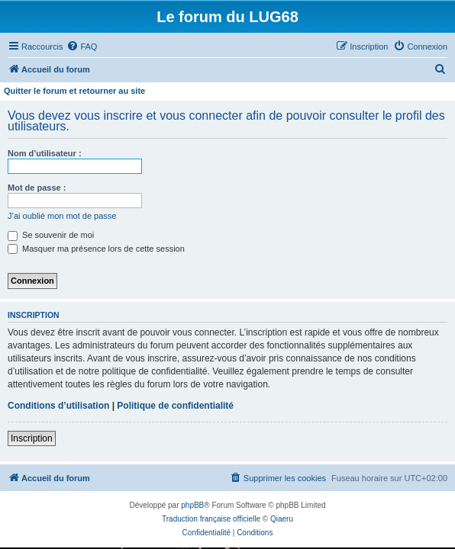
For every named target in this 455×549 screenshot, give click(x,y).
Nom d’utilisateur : (45, 153)
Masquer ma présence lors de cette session (96, 248)
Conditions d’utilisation (58, 405)
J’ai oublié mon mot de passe (62, 215)
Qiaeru (281, 519)
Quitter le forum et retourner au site (74, 90)
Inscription (32, 438)
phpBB (192, 505)
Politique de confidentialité (175, 405)
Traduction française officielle (211, 519)
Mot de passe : (37, 187)
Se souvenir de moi (51, 234)
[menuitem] (81, 46)
